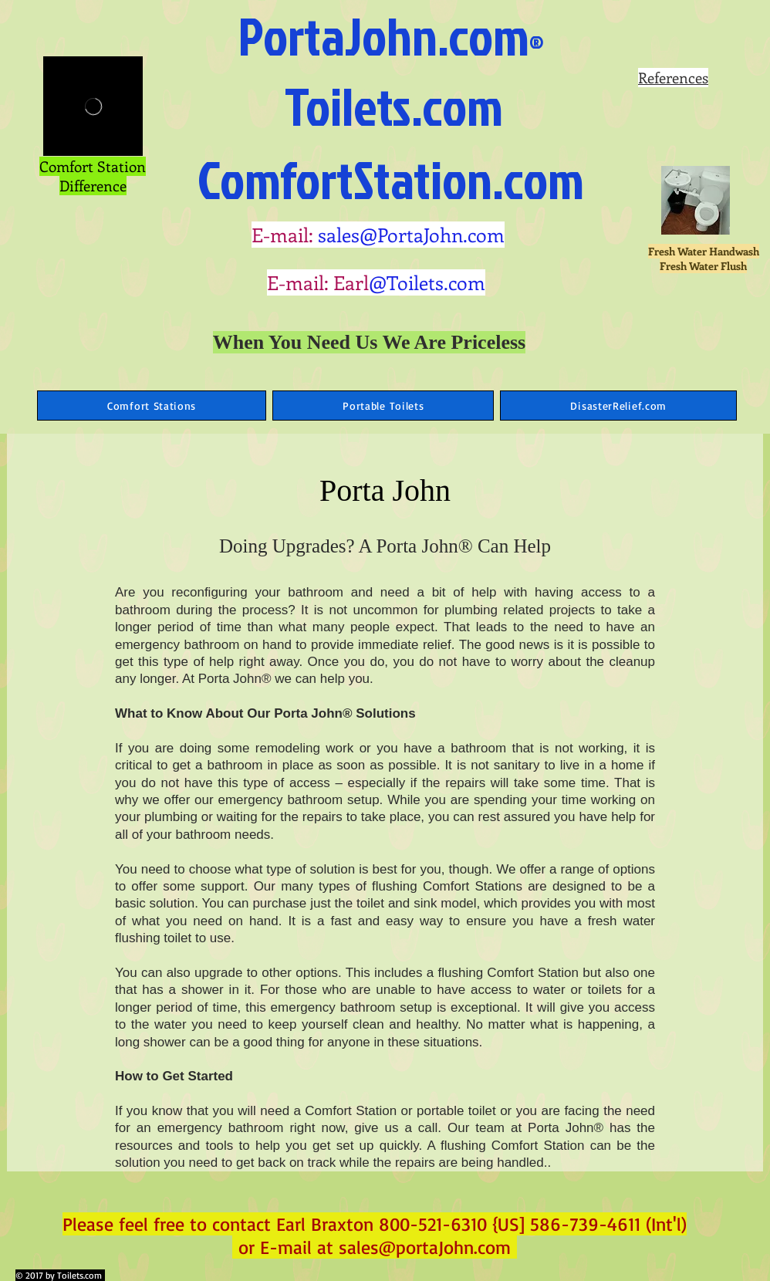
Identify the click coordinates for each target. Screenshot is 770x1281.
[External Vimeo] (93, 106)
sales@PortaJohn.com (411, 234)
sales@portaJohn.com (425, 1247)
